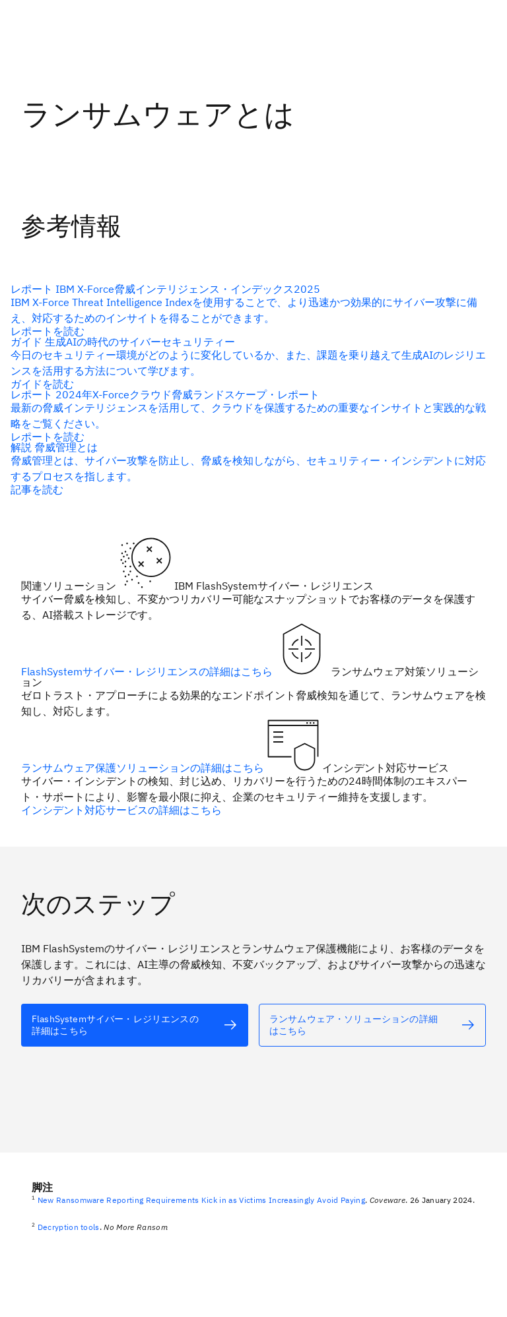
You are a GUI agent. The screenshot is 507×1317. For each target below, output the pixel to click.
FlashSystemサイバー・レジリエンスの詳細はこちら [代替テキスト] (148, 670)
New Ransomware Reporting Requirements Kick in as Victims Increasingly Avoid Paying (201, 1200)
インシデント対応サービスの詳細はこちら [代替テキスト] (121, 809)
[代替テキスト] (248, 362)
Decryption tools (69, 1227)
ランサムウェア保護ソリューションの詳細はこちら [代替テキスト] (144, 767)
